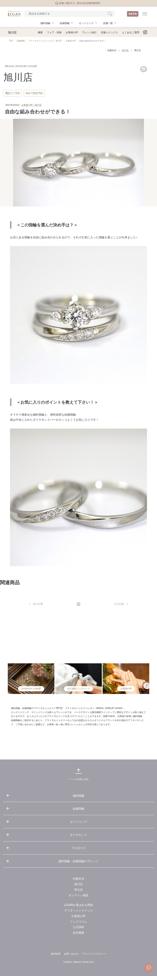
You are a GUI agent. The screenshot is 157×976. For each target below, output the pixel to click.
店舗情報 (21, 41)
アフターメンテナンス (78, 910)
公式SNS (78, 927)
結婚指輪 (78, 808)
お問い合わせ (71, 953)
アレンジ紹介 (89, 32)
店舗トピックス (109, 32)
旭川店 (125, 50)
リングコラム (78, 921)
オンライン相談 (78, 895)
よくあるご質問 (130, 32)
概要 (40, 32)
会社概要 (78, 932)
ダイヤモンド (78, 835)
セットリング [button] (86, 23)
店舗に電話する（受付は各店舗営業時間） (78, 3)
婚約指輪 (78, 795)
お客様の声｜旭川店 (31, 105)
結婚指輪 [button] (65, 23)
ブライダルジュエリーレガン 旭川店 (45, 41)
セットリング (78, 821)
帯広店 (137, 50)
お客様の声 (72, 32)
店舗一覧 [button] (108, 23)
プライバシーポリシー (94, 953)
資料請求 (56, 953)
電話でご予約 (12, 93)
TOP (11, 41)
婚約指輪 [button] (45, 23)
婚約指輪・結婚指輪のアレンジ (78, 861)
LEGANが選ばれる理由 (78, 905)
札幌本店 (111, 50)
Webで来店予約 (34, 93)
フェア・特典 (54, 32)
